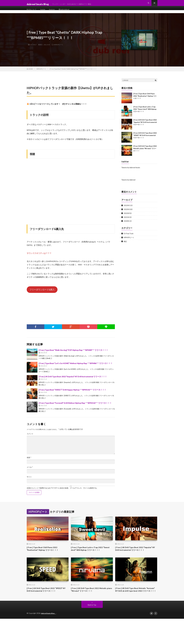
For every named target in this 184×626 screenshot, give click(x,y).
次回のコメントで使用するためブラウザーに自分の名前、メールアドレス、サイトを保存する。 (62, 490)
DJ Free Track (129, 236)
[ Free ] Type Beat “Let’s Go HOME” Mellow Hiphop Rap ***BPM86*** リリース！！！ (75, 365)
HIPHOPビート (58, 47)
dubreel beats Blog (49, 621)
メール (30, 469)
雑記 (125, 244)
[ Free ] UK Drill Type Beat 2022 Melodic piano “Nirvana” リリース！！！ (145, 151)
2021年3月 (128, 220)
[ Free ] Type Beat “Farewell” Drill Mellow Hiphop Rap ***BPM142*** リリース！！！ (75, 405)
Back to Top (92, 612)
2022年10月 (128, 212)
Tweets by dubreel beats (130, 170)
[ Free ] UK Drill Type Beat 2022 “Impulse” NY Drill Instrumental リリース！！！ (73, 379)
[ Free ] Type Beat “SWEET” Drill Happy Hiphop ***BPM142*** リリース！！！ (72, 392)
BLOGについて (32, 12)
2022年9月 (128, 216)
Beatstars (55, 12)
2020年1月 (128, 223)
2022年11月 (128, 208)
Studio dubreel (69, 12)
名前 (29, 460)
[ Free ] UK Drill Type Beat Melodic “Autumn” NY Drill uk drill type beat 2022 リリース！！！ (135, 594)
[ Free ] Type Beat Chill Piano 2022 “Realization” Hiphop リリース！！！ (144, 98)
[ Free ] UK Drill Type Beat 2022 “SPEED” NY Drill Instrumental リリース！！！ (145, 137)
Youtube (45, 12)
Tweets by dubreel (128, 182)
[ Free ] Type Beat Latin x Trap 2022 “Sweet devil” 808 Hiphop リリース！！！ (144, 111)
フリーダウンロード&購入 (42, 292)
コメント (30, 436)
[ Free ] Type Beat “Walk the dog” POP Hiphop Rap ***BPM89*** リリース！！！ (73, 352)
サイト (29, 479)
